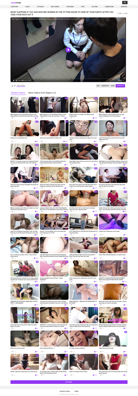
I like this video (12, 86)
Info (98, 85)
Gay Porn (95, 6)
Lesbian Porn (109, 6)
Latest (27, 6)
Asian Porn (14, 6)
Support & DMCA (65, 391)
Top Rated (40, 6)
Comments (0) (120, 85)
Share (112, 85)
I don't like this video (15, 86)
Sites (82, 6)
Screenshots (105, 85)
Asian (16, 2)
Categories (70, 6)
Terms (76, 391)
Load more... (69, 382)
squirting (124, 6)
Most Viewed (55, 6)
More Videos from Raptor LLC (42, 93)
